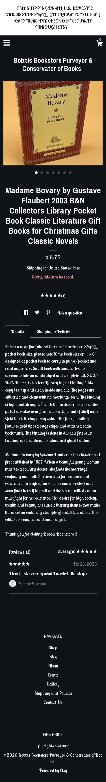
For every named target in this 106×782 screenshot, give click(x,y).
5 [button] (58, 172)
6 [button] (64, 172)
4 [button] (53, 172)
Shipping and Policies (53, 693)
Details (17, 331)
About (53, 666)
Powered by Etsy (53, 770)
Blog (53, 656)
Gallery (53, 684)
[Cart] (99, 44)
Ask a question (69, 313)
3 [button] (47, 172)
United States (59, 268)
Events (53, 675)
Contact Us (53, 702)
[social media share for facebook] (26, 313)
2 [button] (41, 172)
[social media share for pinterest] (48, 313)
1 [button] (36, 172)
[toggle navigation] (6, 43)
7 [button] (70, 172)
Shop (53, 647)
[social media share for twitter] (37, 313)
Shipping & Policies (53, 331)
